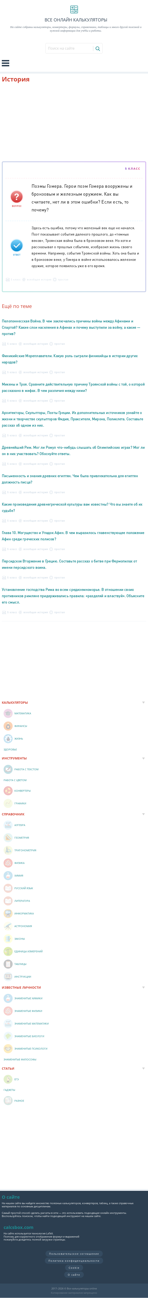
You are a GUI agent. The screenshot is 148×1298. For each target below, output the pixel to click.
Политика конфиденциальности (74, 1260)
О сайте (74, 1274)
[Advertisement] (74, 123)
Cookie (74, 1267)
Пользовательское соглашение (74, 1253)
